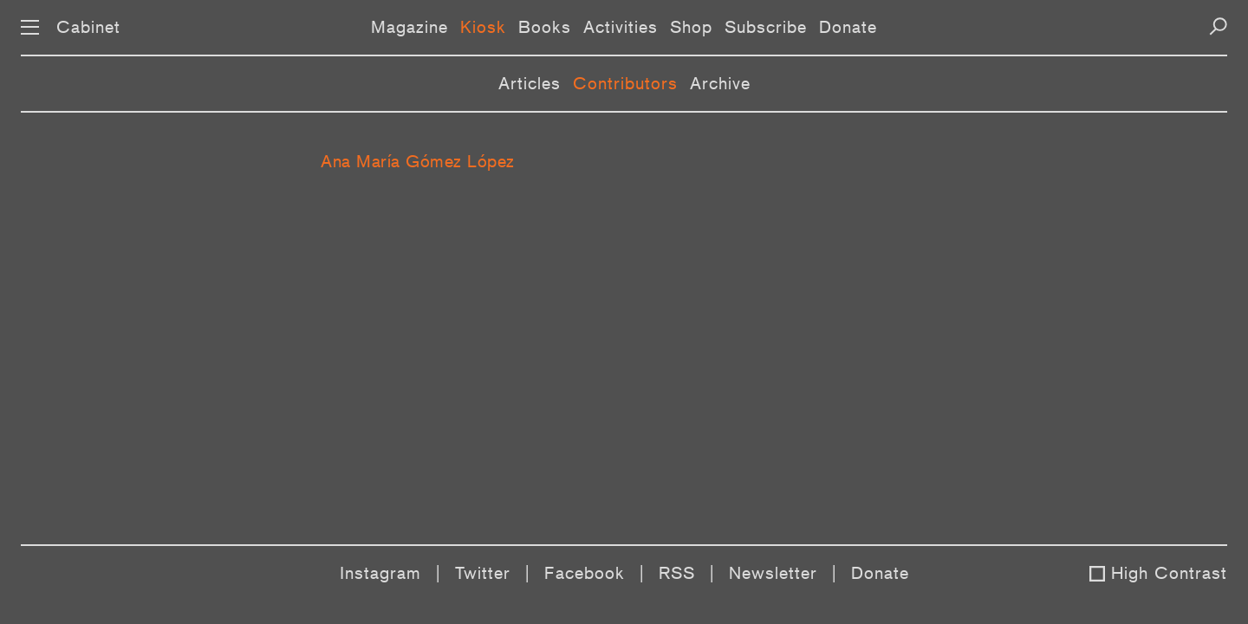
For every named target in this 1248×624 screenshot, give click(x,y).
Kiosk (483, 26)
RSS (677, 572)
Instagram (380, 572)
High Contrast (1169, 572)
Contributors (625, 83)
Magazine (409, 26)
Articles (529, 83)
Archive (720, 83)
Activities (620, 26)
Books (544, 26)
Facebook (584, 572)
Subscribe (766, 26)
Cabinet (88, 27)
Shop (691, 26)
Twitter (482, 572)
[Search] (1218, 26)
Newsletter (773, 572)
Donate (848, 26)
